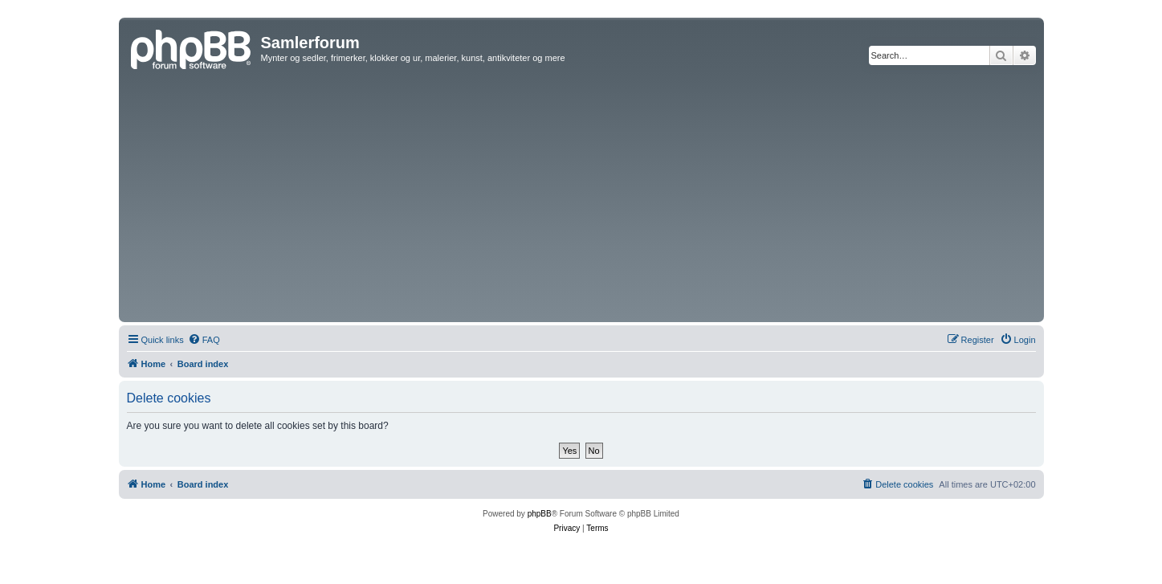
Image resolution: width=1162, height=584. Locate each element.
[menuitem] (204, 339)
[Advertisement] (581, 197)
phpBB (540, 513)
